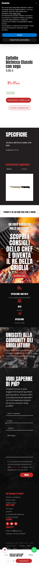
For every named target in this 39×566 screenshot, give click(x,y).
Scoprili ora (19, 276)
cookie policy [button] (16, 13)
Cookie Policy (11, 548)
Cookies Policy (11, 503)
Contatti (9, 511)
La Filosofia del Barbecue (15, 514)
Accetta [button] (19, 35)
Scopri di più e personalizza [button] (19, 40)
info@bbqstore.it (16, 531)
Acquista (24, 561)
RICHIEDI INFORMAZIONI (19, 108)
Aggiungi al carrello (17, 100)
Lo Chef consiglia (12, 517)
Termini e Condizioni (13, 497)
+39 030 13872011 (19, 534)
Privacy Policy (16, 467)
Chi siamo (9, 508)
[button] (36, 3)
